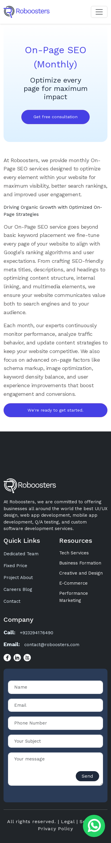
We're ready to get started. (55, 410)
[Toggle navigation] (99, 12)
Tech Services (74, 553)
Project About (18, 577)
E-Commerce (73, 583)
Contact (12, 601)
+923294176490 (36, 632)
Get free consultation (55, 116)
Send (87, 776)
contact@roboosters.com (51, 644)
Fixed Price (15, 565)
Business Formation (80, 563)
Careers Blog (18, 589)
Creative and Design (81, 573)
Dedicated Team (21, 553)
